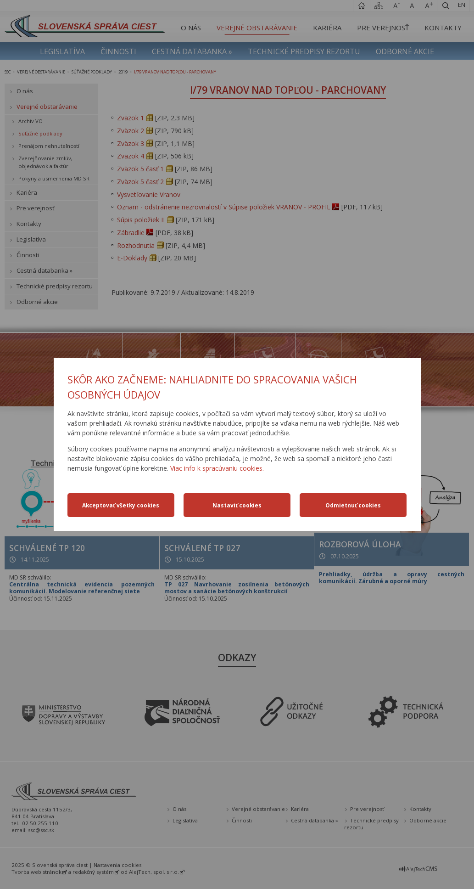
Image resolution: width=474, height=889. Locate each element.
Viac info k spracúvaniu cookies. (217, 468)
